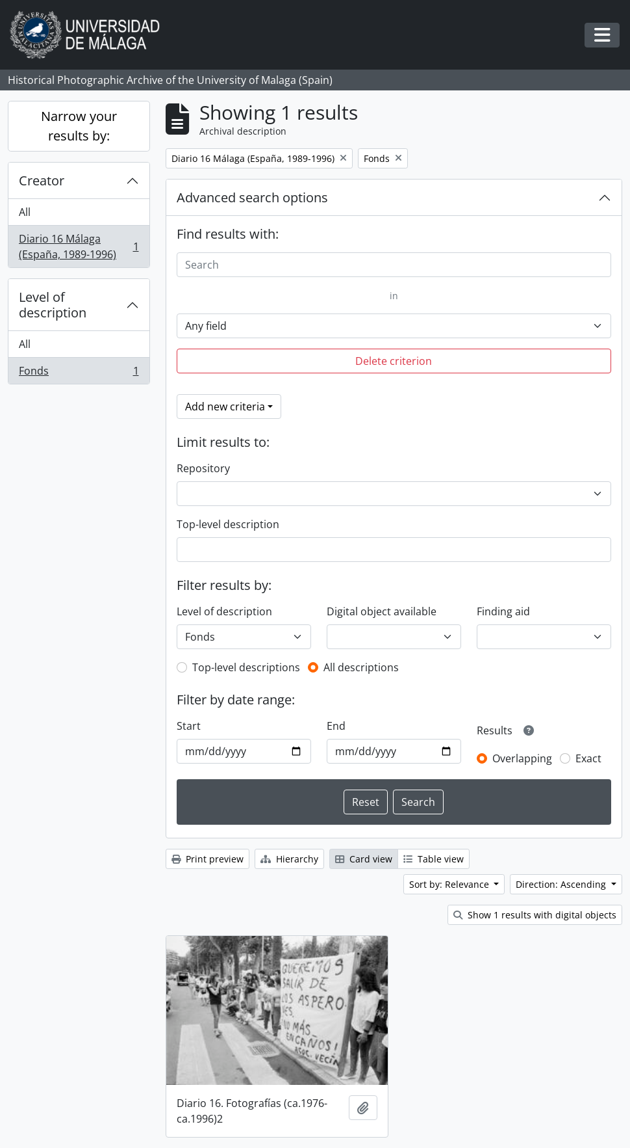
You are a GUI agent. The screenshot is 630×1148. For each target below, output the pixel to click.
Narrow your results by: (79, 125)
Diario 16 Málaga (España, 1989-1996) (78, 246)
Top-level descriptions (246, 667)
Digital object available (381, 611)
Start (189, 726)
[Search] (394, 264)
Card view (363, 859)
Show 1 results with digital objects (534, 915)
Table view (433, 859)
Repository (203, 468)
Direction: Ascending (562, 884)
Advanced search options (252, 197)
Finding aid (503, 611)
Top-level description (228, 524)
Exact (588, 758)
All (25, 212)
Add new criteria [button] (225, 406)
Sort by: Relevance (450, 884)
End (336, 726)
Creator (41, 180)
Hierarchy (289, 859)
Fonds (78, 373)
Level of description (52, 304)
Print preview (207, 859)
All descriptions (361, 667)
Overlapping (522, 758)
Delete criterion (393, 361)
